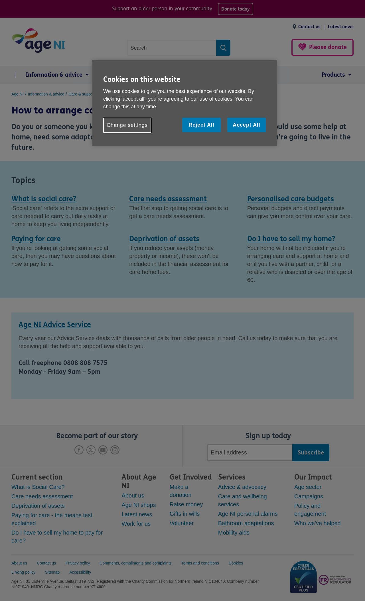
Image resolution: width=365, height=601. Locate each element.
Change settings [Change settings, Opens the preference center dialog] (127, 125)
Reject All (201, 125)
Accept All (246, 125)
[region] (184, 103)
